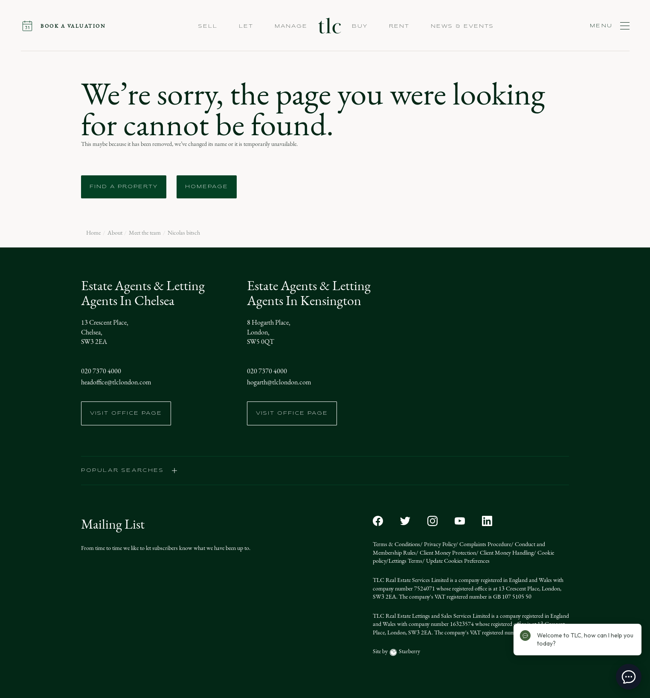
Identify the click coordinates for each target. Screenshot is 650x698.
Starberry (409, 651)
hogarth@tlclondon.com (279, 382)
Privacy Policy (439, 544)
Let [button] (246, 26)
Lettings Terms (405, 561)
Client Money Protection (447, 553)
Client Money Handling (506, 553)
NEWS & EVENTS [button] (462, 26)
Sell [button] (208, 26)
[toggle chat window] (628, 676)
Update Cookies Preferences (457, 561)
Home (93, 233)
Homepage (206, 186)
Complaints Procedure (484, 544)
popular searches (129, 470)
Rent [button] (399, 26)
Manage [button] (291, 26)
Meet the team (145, 233)
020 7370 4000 (101, 370)
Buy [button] (360, 26)
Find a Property (124, 186)
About (114, 233)
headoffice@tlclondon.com (116, 382)
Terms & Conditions (396, 544)
